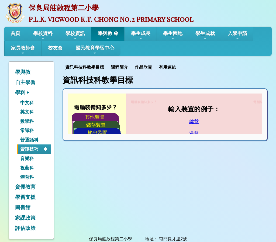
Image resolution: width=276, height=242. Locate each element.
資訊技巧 (29, 149)
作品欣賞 (143, 67)
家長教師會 (23, 50)
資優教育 (25, 187)
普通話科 (29, 140)
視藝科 (27, 168)
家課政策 (25, 218)
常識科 (27, 130)
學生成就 (205, 35)
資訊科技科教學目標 (84, 67)
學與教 (105, 35)
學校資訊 (75, 35)
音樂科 (27, 158)
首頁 (15, 33)
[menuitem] (85, 66)
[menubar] (121, 66)
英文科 (27, 112)
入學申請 (237, 35)
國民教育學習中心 (94, 50)
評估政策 (25, 228)
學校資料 (43, 35)
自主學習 (25, 82)
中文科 (27, 102)
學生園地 (172, 35)
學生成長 (140, 35)
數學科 (27, 121)
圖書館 (22, 207)
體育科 (27, 177)
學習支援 (25, 197)
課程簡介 (119, 67)
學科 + (22, 92)
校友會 (55, 48)
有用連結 (167, 67)
